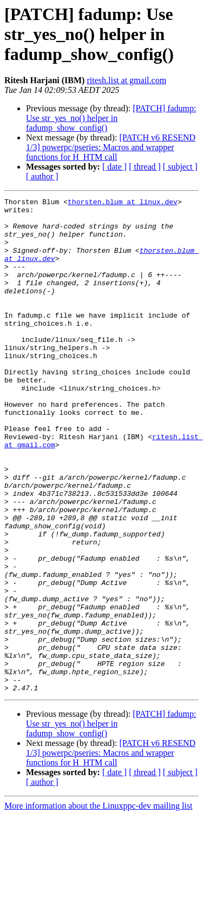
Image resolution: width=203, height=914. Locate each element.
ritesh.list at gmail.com (126, 80)
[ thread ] (145, 166)
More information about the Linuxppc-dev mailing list (98, 904)
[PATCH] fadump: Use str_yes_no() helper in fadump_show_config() (111, 118)
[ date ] (114, 166)
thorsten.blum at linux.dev (123, 203)
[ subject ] (180, 166)
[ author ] (42, 176)
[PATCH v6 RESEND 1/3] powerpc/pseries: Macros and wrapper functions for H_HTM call (110, 147)
